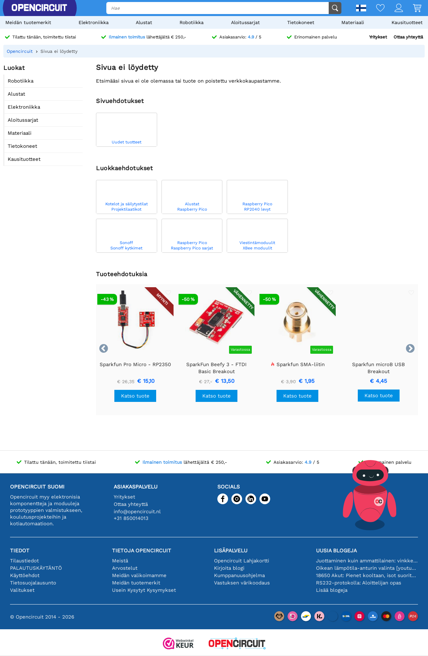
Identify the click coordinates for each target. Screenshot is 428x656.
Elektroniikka (94, 22)
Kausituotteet (407, 22)
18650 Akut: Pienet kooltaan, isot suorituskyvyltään (367, 575)
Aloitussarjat (245, 22)
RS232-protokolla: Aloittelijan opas (358, 583)
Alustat (144, 22)
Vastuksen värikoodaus (242, 583)
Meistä (120, 561)
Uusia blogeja (336, 550)
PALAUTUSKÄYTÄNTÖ (36, 568)
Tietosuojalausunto (33, 583)
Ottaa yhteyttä (408, 36)
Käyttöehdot (24, 575)
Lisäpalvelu (230, 550)
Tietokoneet (300, 22)
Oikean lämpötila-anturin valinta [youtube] (367, 568)
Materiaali (352, 22)
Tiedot (19, 550)
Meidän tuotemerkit (28, 22)
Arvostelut (124, 568)
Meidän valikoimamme (139, 575)
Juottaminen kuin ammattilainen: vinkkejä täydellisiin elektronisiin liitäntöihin (367, 561)
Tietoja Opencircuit (141, 550)
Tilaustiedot (24, 561)
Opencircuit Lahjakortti (241, 561)
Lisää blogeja (331, 590)
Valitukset (22, 590)
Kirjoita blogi (229, 568)
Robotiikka (192, 22)
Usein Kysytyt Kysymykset (144, 590)
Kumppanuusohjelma (239, 575)
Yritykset (378, 36)
